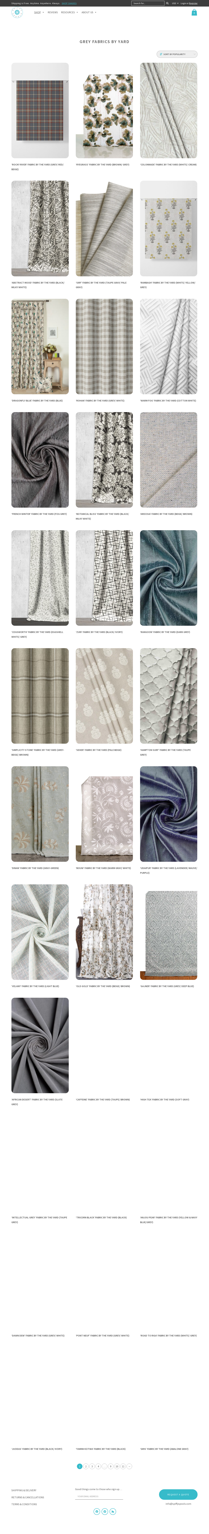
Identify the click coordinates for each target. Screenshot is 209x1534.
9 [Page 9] (110, 1466)
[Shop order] (177, 54)
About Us (89, 16)
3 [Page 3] (92, 1466)
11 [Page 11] (123, 1466)
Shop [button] (39, 16)
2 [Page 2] (86, 1466)
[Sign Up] (129, 1497)
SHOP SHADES (69, 3)
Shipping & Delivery (23, 1490)
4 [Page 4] (98, 1466)
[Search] (167, 3)
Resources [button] (69, 16)
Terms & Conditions (24, 1504)
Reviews (53, 16)
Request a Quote (178, 1494)
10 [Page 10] (117, 1466)
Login (183, 3)
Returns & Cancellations (27, 1497)
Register (193, 3)
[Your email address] (99, 1496)
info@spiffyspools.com (178, 1503)
